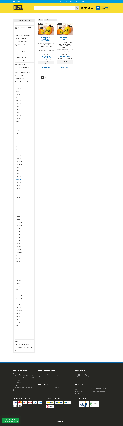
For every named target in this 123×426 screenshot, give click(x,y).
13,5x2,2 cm (19, 259)
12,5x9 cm (18, 249)
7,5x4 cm (18, 152)
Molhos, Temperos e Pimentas (23, 82)
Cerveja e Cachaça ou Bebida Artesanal (23, 28)
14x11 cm (18, 277)
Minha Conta (63, 2)
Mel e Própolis (19, 24)
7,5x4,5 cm (18, 155)
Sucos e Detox (19, 75)
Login (99, 2)
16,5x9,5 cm (19, 298)
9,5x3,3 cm (18, 182)
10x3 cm (18, 185)
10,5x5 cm (18, 210)
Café (16, 341)
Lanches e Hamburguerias (22, 51)
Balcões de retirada (43, 389)
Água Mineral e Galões (21, 45)
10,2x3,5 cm (19, 225)
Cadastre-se (106, 2)
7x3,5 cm (18, 137)
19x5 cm (18, 313)
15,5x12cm (18, 292)
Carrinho (77, 393)
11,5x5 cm (18, 231)
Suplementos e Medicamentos (23, 347)
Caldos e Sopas (19, 32)
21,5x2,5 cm (19, 322)
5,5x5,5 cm (18, 115)
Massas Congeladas (20, 38)
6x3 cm (17, 121)
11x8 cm (18, 228)
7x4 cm (17, 140)
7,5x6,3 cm (18, 158)
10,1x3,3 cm (19, 222)
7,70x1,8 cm (19, 164)
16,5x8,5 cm (19, 295)
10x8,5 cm (18, 207)
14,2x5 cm (18, 283)
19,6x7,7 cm (19, 319)
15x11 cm (18, 289)
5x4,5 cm (18, 109)
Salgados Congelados (21, 41)
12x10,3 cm (18, 246)
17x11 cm (18, 301)
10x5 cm (18, 191)
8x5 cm (17, 173)
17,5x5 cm (18, 304)
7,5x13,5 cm (19, 161)
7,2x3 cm (18, 146)
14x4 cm (18, 268)
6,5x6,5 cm (18, 131)
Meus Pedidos (74, 2)
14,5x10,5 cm (19, 286)
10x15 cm (18, 216)
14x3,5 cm (18, 265)
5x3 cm (17, 106)
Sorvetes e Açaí (19, 78)
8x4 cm (17, 170)
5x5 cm (17, 112)
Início (40, 19)
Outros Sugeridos (20, 64)
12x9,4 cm (18, 243)
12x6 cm (18, 237)
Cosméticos (18, 85)
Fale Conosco (59, 388)
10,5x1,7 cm (19, 198)
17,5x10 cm (18, 307)
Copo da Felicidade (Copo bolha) (24, 61)
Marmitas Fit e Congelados (22, 35)
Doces (17, 54)
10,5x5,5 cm (19, 213)
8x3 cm (17, 167)
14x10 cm (18, 274)
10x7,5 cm (18, 204)
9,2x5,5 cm (18, 179)
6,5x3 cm (18, 127)
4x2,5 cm (18, 97)
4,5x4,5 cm (18, 103)
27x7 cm (18, 338)
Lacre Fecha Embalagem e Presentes (22, 68)
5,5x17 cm (18, 118)
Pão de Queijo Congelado (22, 48)
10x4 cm (18, 188)
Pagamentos (78, 389)
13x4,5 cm (18, 255)
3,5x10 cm (18, 94)
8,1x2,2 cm (18, 176)
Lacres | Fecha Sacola (21, 57)
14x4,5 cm (18, 271)
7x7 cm (17, 134)
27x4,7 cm (18, 335)
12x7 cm (18, 240)
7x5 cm (17, 143)
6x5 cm (17, 124)
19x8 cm (18, 316)
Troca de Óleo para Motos (22, 72)
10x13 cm (18, 219)
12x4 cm (18, 234)
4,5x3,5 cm (18, 100)
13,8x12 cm (18, 262)
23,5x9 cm (18, 326)
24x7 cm (18, 329)
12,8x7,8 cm (19, 252)
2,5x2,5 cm (18, 88)
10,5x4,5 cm (19, 201)
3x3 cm (17, 91)
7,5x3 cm (18, 149)
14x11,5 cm (18, 280)
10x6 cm (18, 195)
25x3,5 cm (18, 332)
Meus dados (78, 388)
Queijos (17, 351)
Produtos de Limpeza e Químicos (24, 344)
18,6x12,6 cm (19, 310)
